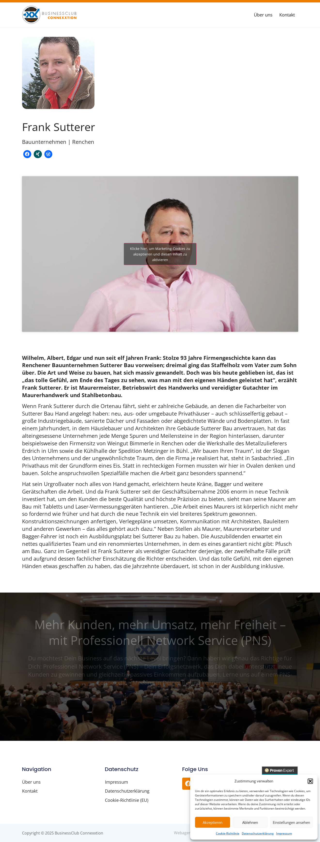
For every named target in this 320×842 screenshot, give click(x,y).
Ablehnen (250, 822)
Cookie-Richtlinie (227, 833)
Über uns (263, 15)
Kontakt (287, 15)
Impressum (284, 833)
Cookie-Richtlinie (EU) (126, 800)
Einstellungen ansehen (291, 822)
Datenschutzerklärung (258, 833)
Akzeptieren (212, 822)
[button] (310, 781)
